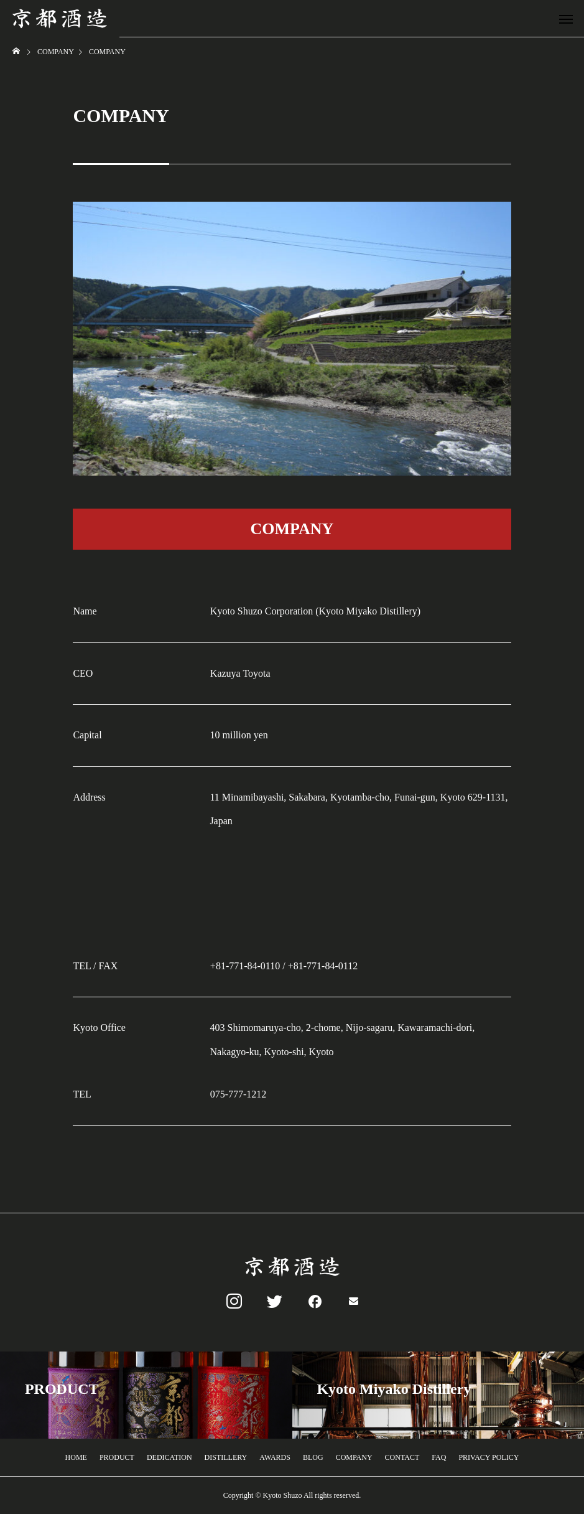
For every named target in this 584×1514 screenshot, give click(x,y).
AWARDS (274, 1457)
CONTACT (402, 1457)
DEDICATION (169, 1457)
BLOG (313, 1457)
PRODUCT (117, 1457)
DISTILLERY (226, 1457)
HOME (76, 1457)
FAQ (439, 1457)
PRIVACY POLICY (488, 1457)
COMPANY (354, 1457)
